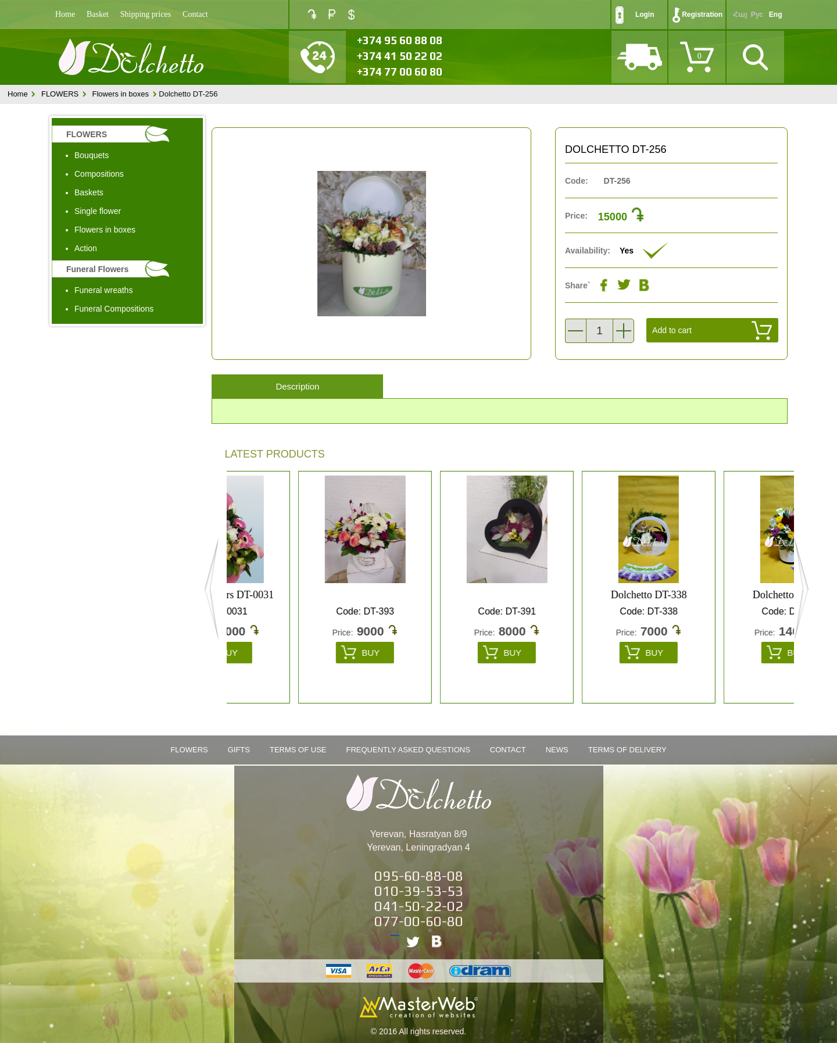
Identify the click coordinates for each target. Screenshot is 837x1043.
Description (297, 386)
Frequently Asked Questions (408, 749)
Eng (775, 14)
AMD (312, 14)
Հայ (740, 14)
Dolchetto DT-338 (719, 595)
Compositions (99, 173)
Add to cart (672, 330)
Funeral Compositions (113, 308)
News (557, 749)
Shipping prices (145, 14)
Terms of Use (298, 749)
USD (351, 14)
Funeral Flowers (97, 269)
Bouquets (91, 155)
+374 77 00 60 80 (399, 71)
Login (644, 14)
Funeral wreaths (103, 290)
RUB (332, 14)
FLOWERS (59, 94)
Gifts (239, 749)
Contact (195, 14)
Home (65, 14)
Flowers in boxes (120, 94)
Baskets (88, 192)
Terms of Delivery (627, 749)
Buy (299, 653)
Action (85, 248)
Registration (702, 14)
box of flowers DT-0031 (294, 595)
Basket (98, 14)
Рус (757, 14)
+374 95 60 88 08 (399, 40)
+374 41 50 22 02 (399, 55)
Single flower (97, 211)
